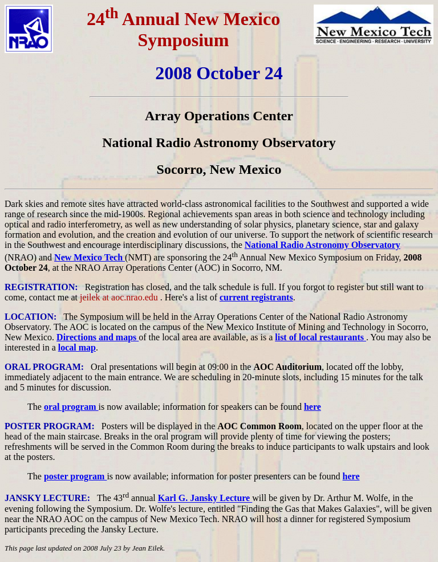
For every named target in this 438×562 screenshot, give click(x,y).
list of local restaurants (320, 337)
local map (77, 347)
